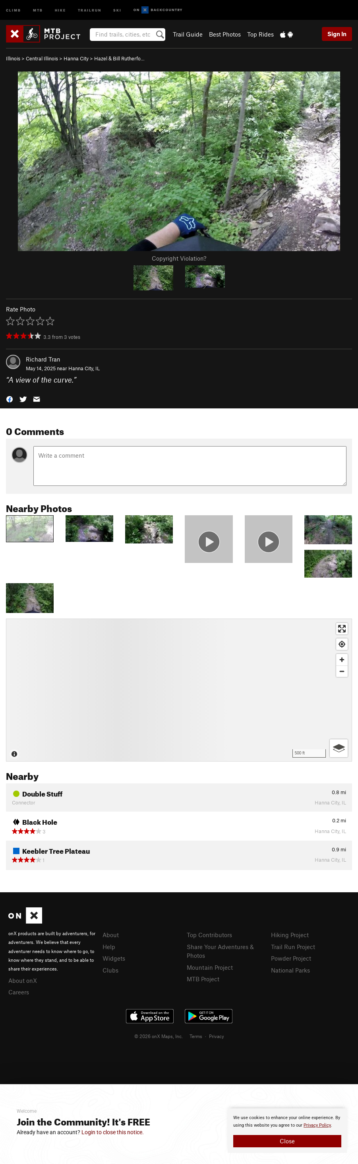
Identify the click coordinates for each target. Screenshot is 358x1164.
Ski (117, 9)
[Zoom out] (342, 671)
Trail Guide (188, 34)
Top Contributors (209, 934)
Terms (196, 1036)
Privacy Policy (317, 1125)
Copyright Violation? (179, 258)
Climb (13, 9)
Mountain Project (210, 967)
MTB (38, 9)
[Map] (179, 690)
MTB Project (203, 978)
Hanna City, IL (84, 368)
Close (287, 1141)
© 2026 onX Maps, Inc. (158, 1036)
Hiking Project (290, 934)
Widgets (114, 958)
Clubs (110, 970)
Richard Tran (43, 359)
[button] (9, 398)
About (111, 934)
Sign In (336, 33)
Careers (18, 992)
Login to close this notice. (112, 1132)
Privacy (216, 1036)
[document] (287, 1130)
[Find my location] (342, 644)
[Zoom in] (342, 659)
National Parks (290, 970)
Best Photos (225, 34)
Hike (60, 9)
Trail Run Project (293, 946)
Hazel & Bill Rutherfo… (119, 58)
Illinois (13, 58)
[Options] (339, 748)
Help (109, 946)
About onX (22, 980)
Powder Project (291, 958)
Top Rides (260, 34)
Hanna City (76, 58)
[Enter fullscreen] (342, 628)
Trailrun (89, 9)
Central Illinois (42, 58)
